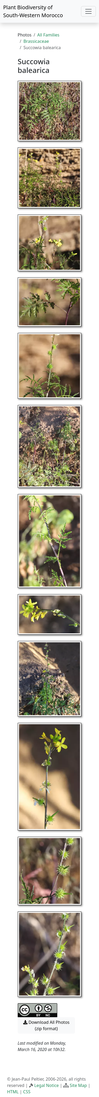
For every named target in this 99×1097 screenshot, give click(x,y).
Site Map (78, 1085)
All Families (48, 35)
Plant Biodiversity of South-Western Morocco (33, 11)
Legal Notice (46, 1085)
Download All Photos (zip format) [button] (46, 1025)
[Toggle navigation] (88, 11)
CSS (27, 1092)
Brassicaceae (36, 41)
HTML (13, 1092)
